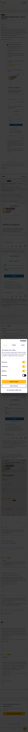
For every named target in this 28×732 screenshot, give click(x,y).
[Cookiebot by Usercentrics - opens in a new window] (20, 341)
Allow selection (14, 385)
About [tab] (23, 345)
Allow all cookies (14, 381)
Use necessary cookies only (14, 390)
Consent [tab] (5, 345)
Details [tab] (14, 345)
